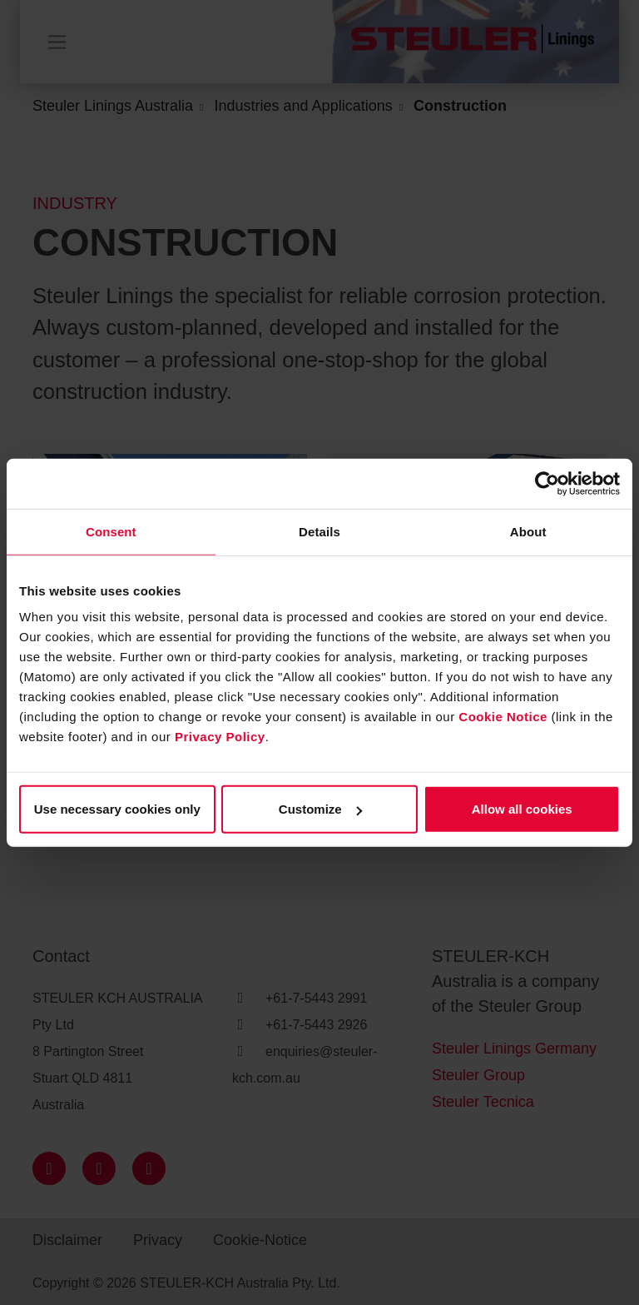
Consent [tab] (111, 531)
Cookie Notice (502, 717)
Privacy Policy (220, 737)
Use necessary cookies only (117, 809)
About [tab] (528, 531)
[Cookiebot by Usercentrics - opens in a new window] (547, 483)
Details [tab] (319, 531)
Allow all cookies (522, 809)
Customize (320, 809)
